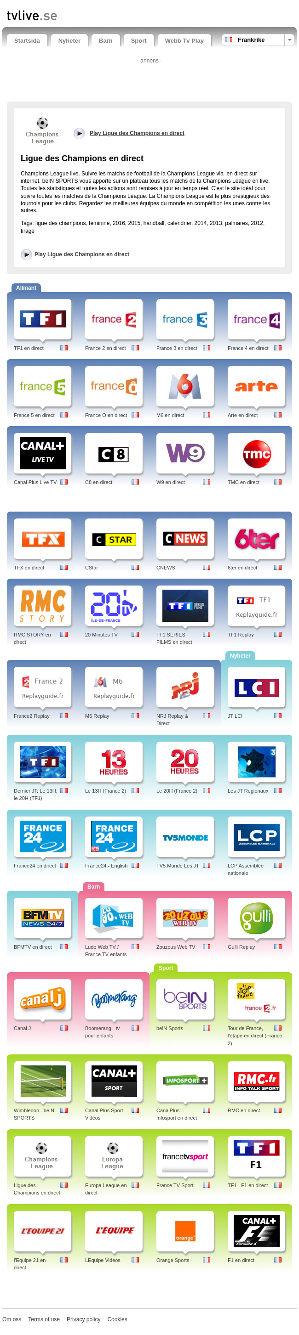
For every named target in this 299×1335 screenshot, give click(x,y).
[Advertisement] (149, 81)
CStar (91, 567)
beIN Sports (169, 1028)
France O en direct (106, 415)
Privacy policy (83, 1319)
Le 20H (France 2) (176, 791)
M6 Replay (97, 716)
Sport (139, 40)
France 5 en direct (34, 415)
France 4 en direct (248, 348)
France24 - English (106, 865)
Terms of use (44, 1319)
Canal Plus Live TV (35, 482)
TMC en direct (243, 482)
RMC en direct (244, 1110)
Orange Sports (173, 1260)
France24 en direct (35, 865)
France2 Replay (32, 716)
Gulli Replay (241, 947)
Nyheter (69, 40)
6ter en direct (242, 567)
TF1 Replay (241, 634)
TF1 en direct (29, 348)
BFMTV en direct (33, 947)
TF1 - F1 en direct (248, 1185)
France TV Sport (175, 1185)
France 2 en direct (105, 348)
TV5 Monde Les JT (177, 865)
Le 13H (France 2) (105, 791)
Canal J (22, 1028)
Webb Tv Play (184, 40)
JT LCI (235, 716)
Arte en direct (243, 415)
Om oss (11, 1319)
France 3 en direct (176, 348)
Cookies (117, 1319)
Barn (106, 40)
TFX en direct (29, 567)
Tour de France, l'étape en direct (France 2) (255, 1036)
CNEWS (165, 567)
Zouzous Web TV (176, 947)
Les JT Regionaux (248, 791)
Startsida (27, 40)
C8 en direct (98, 482)
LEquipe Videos (103, 1260)
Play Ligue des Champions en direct (81, 254)
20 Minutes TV (101, 634)
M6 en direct (170, 415)
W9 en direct (170, 482)
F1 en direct (241, 1260)
